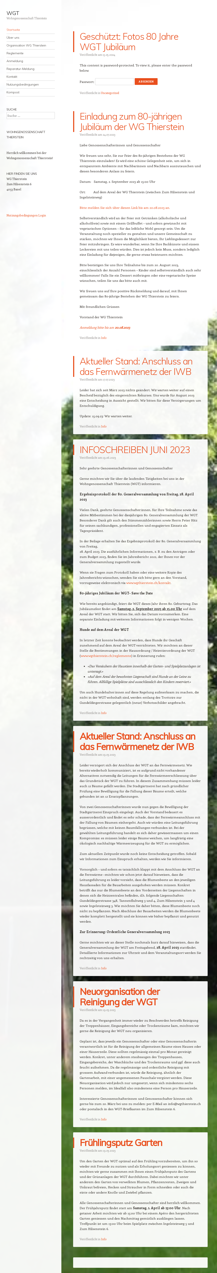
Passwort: (107, 81)
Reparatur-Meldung (20, 69)
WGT (13, 13)
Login (42, 215)
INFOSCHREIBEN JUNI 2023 (135, 449)
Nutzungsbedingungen (23, 84)
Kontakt (12, 77)
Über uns (13, 38)
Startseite (13, 30)
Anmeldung (15, 61)
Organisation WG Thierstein (26, 45)
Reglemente (15, 53)
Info (104, 338)
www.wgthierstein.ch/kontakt (148, 582)
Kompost (13, 92)
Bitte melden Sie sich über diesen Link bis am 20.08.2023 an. (125, 207)
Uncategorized (110, 93)
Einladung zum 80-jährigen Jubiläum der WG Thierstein (132, 121)
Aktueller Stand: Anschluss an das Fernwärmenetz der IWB (136, 366)
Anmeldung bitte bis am (105, 327)
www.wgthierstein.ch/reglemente (106, 655)
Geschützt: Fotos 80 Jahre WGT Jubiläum (129, 42)
